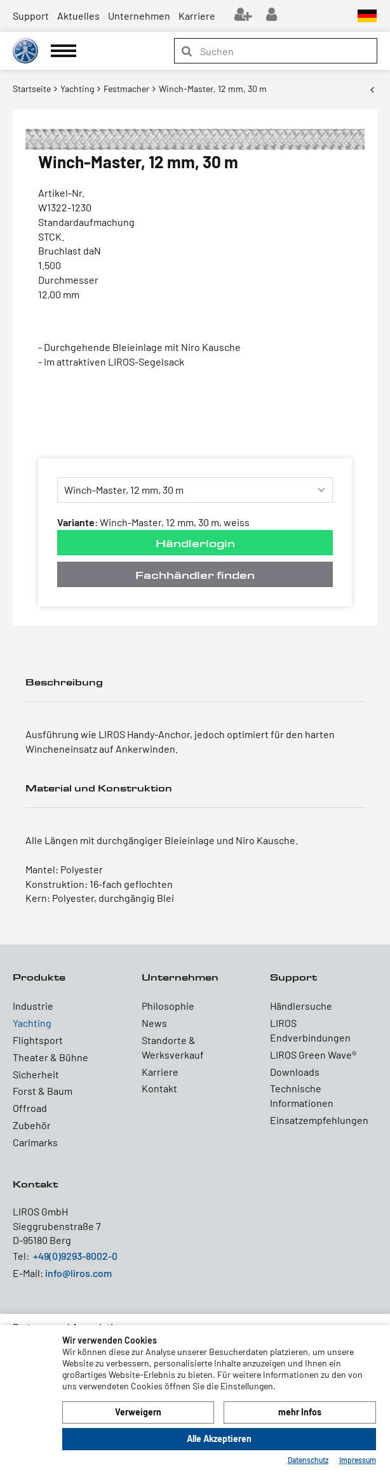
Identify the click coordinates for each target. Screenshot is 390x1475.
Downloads (294, 1072)
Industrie (33, 1006)
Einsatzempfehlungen (319, 1120)
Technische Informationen (301, 1095)
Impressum (357, 1459)
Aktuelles (78, 16)
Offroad (30, 1108)
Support (31, 16)
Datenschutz (308, 1459)
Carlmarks (35, 1142)
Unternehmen (139, 16)
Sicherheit (36, 1074)
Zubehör (32, 1125)
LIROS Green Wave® (313, 1054)
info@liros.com (78, 1273)
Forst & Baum (42, 1091)
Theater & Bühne (50, 1057)
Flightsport (38, 1040)
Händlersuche (301, 1006)
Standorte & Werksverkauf (173, 1047)
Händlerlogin (195, 543)
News (154, 1023)
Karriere (196, 16)
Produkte (39, 977)
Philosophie (168, 1006)
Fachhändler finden (195, 574)
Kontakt (159, 1088)
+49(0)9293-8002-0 (75, 1256)
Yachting (32, 1023)
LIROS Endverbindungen (310, 1030)
